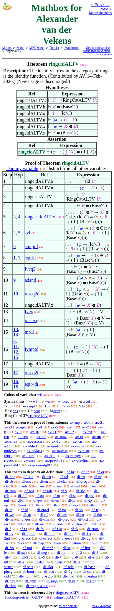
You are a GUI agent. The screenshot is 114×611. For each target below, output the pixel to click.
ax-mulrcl (78, 446)
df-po (62, 510)
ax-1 (87, 422)
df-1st (86, 533)
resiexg (31, 320)
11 (15, 346)
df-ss (72, 495)
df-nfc (23, 486)
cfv (82, 406)
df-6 (41, 557)
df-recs (67, 538)
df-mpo (49, 533)
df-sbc (81, 491)
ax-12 (69, 432)
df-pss (89, 495)
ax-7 (85, 427)
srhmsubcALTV (66, 597)
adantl (30, 280)
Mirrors (6, 47)
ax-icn (77, 441)
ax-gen (21, 427)
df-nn (61, 552)
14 (15, 334)
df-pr (72, 500)
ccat (37, 411)
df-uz (58, 562)
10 (15, 293)
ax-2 (98, 422)
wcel (86, 401)
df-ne (40, 486)
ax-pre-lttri (53, 460)
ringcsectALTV (67, 592)
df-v (64, 491)
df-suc (40, 524)
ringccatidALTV (40, 216)
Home (20, 47)
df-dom (75, 543)
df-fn (94, 524)
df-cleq (81, 481)
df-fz (76, 562)
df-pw (37, 500)
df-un (39, 495)
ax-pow (61, 436)
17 (15, 372)
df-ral (75, 486)
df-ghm (30, 581)
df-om (69, 533)
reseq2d (32, 293)
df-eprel (43, 510)
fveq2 (30, 268)
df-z (21, 562)
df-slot (48, 566)
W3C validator (101, 606)
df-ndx (68, 566)
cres (67, 406)
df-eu (44, 481)
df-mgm (25, 576)
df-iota (58, 524)
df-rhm (10, 585)
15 (15, 357)
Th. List (54, 47)
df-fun (77, 524)
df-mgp (52, 581)
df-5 (25, 557)
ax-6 (70, 427)
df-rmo (10, 491)
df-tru (46, 476)
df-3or (10, 476)
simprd (31, 246)
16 (15, 381)
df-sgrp (47, 576)
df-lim (22, 524)
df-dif (22, 495)
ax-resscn (34, 441)
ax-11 (52, 432)
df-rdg (86, 538)
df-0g (68, 571)
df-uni (21, 505)
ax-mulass (60, 451)
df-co (80, 514)
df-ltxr (85, 548)
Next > (106, 9)
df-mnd (68, 576)
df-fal (64, 476)
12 (15, 351)
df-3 (95, 552)
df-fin (9, 548)
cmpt (31, 406)
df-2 (78, 552)
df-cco (49, 571)
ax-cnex (11, 441)
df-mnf (47, 548)
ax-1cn (57, 441)
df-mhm (91, 576)
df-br (57, 505)
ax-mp (75, 422)
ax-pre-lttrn (80, 460)
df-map (38, 543)
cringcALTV (38, 415)
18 (15, 386)
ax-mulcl (54, 446)
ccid (56, 411)
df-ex (81, 476)
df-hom (28, 571)
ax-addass (34, 451)
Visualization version (96, 51)
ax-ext (87, 432)
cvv (10, 406)
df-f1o (57, 529)
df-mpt (95, 505)
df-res (26, 519)
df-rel (44, 514)
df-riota (93, 529)
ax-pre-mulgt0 (39, 465)
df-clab (62, 481)
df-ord (83, 519)
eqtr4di (31, 384)
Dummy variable (22, 168)
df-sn (55, 500)
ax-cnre (29, 460)
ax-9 (18, 432)
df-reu (29, 491)
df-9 (91, 557)
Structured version (98, 47)
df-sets (28, 566)
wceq (66, 401)
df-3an (29, 476)
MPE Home (36, 47)
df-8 (75, 557)
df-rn (9, 519)
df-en (57, 543)
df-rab (47, 491)
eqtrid (30, 257)
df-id (24, 510)
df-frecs (24, 538)
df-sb (9, 481)
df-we (9, 514)
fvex (29, 311)
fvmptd (31, 349)
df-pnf (27, 548)
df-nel (57, 486)
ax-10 (34, 432)
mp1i (29, 332)
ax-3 (8, 427)
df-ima (44, 519)
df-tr (8, 510)
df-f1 (23, 529)
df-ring (91, 581)
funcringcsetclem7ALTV (24, 597)
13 (15, 329)
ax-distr (84, 451)
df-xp (27, 514)
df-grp (10, 581)
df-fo (40, 529)
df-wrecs (45, 538)
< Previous (100, 4)
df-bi (70, 472)
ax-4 (38, 427)
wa (47, 401)
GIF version (104, 54)
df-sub (22, 552)
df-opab (75, 505)
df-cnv (62, 514)
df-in (56, 495)
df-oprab (28, 533)
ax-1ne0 (28, 455)
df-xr (66, 548)
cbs (15, 411)
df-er (20, 543)
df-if (21, 500)
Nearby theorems (100, 13)
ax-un (96, 436)
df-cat (87, 571)
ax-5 (54, 427)
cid (49, 406)
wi (35, 401)
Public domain (68, 606)
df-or (100, 472)
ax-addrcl (30, 446)
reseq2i (31, 372)
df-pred (63, 519)
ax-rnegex (73, 455)
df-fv (74, 529)
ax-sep (23, 436)
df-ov (9, 533)
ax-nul (41, 436)
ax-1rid (50, 455)
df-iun (39, 505)
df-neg (42, 552)
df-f (8, 529)
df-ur (71, 581)
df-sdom (96, 543)
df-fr (94, 510)
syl (27, 232)
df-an (85, 472)
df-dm (97, 514)
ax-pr (79, 436)
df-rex (93, 486)
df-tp (88, 500)
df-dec (39, 562)
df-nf (97, 476)
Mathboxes (71, 47)
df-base (89, 566)
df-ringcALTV (37, 585)
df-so (79, 510)
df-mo (26, 481)
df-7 (58, 557)
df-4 (8, 557)
